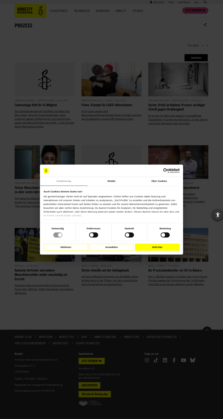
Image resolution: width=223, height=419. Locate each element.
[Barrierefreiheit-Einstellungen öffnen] (218, 215)
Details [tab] (111, 181)
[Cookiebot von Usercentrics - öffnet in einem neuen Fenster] (166, 170)
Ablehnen (65, 247)
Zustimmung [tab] (64, 181)
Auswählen (111, 247)
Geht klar (157, 247)
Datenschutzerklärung (57, 219)
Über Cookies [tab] (159, 181)
